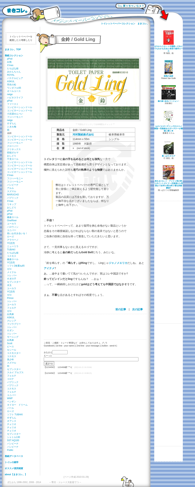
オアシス (11, 421)
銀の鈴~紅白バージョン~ (168, 101)
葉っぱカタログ (168, 156)
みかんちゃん (14, 71)
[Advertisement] (93, 324)
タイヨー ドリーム (17, 404)
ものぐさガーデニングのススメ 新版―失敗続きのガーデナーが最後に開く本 (168, 128)
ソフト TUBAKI (15, 414)
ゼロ (9, 269)
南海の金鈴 (168, 76)
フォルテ (11, 307)
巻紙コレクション (14, 55)
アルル (10, 188)
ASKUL (10, 81)
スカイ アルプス (15, 372)
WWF (10, 398)
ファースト (12, 104)
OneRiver (12, 220)
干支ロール (12, 159)
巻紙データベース (14, 456)
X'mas (10, 65)
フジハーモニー (15, 117)
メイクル (11, 272)
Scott (9, 343)
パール (10, 408)
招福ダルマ (12, 152)
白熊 (9, 62)
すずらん (11, 123)
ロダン (10, 330)
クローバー (12, 146)
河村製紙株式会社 (83, 134)
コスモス (11, 256)
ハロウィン (12, 227)
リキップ (11, 204)
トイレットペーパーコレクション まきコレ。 (125, 23)
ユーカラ (11, 223)
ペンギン (11, 401)
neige (10, 94)
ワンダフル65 (14, 88)
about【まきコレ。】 (16, 474)
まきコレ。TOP (13, 49)
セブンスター (14, 282)
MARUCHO (13, 194)
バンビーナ (12, 185)
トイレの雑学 (11, 462)
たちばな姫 (12, 68)
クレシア (11, 320)
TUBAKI (11, 249)
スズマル (11, 191)
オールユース (14, 91)
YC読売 (11, 243)
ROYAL (11, 75)
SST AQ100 (13, 440)
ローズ (10, 236)
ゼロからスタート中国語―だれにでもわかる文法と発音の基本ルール (168, 48)
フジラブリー (14, 324)
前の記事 (120, 309)
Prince (10, 298)
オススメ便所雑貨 (14, 468)
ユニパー (11, 230)
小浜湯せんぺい (15, 113)
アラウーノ (12, 240)
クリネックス (14, 149)
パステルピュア (15, 78)
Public (10, 450)
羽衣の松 (11, 84)
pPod (9, 58)
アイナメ (49, 268)
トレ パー (12, 275)
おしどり (11, 155)
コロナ (10, 379)
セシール (11, 350)
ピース (10, 346)
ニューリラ (12, 246)
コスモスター (14, 353)
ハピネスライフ (15, 97)
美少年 (10, 359)
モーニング (12, 337)
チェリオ (11, 424)
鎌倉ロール (12, 217)
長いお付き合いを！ (17, 233)
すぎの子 (11, 278)
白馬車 (10, 314)
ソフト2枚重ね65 (16, 265)
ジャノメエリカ (118, 262)
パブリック (12, 198)
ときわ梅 (11, 126)
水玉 (9, 285)
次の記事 (137, 309)
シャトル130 (13, 437)
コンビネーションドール (19, 107)
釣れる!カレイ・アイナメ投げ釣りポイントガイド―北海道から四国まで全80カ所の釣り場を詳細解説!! (168, 184)
